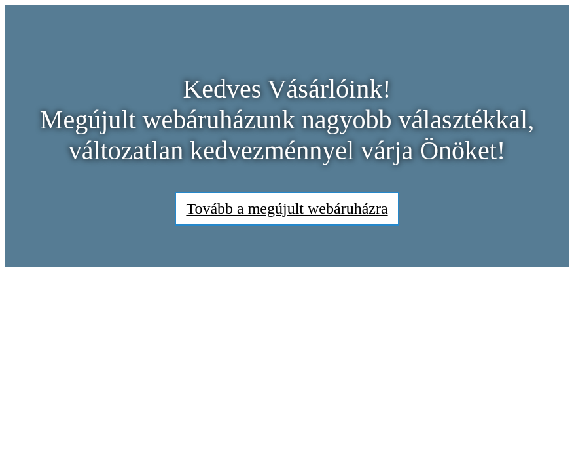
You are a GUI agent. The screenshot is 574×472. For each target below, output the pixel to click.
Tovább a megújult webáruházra (286, 208)
